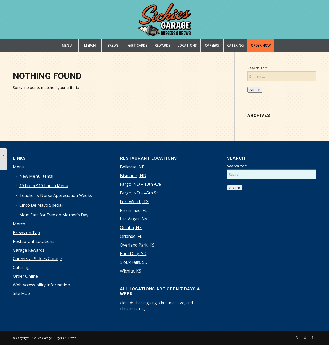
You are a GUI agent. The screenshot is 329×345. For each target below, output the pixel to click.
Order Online (25, 276)
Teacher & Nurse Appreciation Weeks (55, 195)
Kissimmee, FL (133, 210)
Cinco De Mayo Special (41, 205)
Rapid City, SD (133, 253)
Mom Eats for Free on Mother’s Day (53, 215)
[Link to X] (297, 337)
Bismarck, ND (133, 175)
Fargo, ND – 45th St (139, 193)
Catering (21, 267)
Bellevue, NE (132, 167)
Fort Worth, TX (134, 201)
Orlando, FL (131, 236)
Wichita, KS (130, 271)
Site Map (21, 293)
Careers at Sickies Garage (37, 258)
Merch (19, 224)
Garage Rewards (29, 250)
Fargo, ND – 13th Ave (140, 184)
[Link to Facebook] (312, 337)
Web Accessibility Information (41, 285)
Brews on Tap (26, 232)
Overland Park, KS (137, 245)
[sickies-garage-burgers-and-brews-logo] (165, 19)
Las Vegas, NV (134, 219)
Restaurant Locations (33, 241)
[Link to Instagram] (304, 337)
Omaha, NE (131, 227)
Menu (18, 167)
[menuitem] (66, 45)
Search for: (257, 68)
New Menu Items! (36, 176)
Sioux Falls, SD (134, 262)
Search (254, 90)
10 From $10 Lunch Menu (43, 185)
